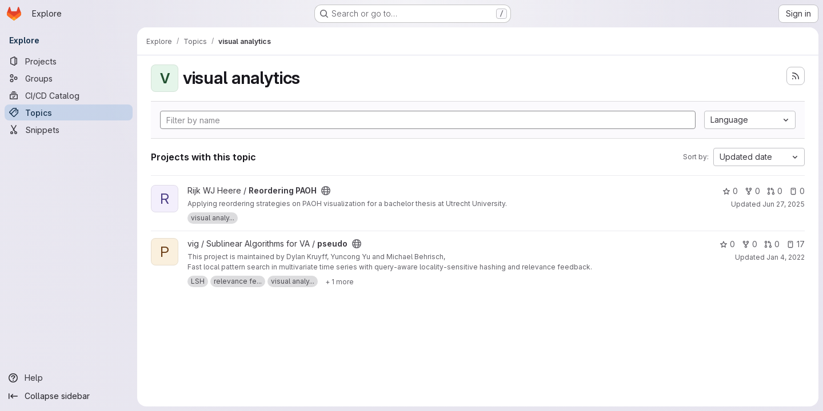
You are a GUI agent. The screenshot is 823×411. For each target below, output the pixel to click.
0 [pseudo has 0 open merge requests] (772, 244)
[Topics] (69, 112)
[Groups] (69, 78)
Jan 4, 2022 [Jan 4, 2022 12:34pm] (785, 257)
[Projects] (69, 61)
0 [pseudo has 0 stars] (727, 244)
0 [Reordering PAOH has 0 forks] (752, 191)
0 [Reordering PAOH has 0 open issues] (797, 191)
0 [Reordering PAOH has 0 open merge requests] (774, 191)
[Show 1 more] (339, 281)
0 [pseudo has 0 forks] (749, 244)
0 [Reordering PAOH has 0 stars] (730, 191)
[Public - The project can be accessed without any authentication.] (325, 190)
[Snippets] (69, 130)
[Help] (69, 378)
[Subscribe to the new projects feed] (795, 76)
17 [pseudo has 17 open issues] (795, 244)
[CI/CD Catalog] (69, 95)
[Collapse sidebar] (69, 396)
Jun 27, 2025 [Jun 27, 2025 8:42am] (783, 204)
